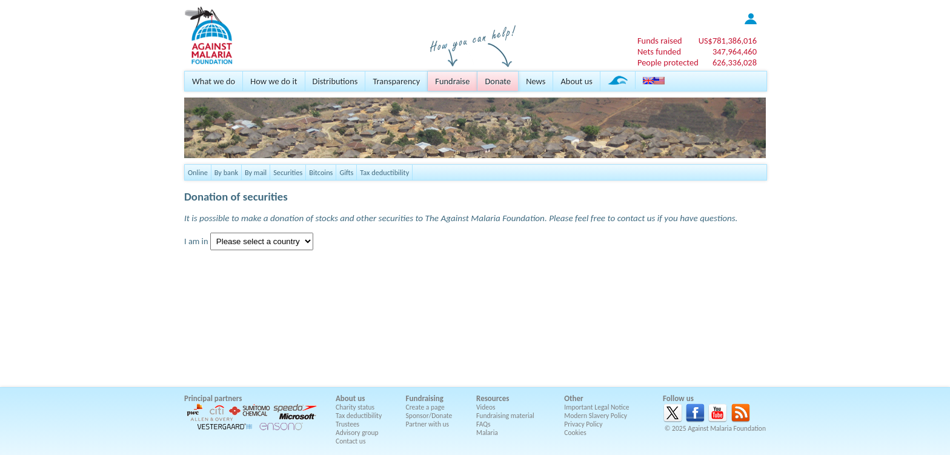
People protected (668, 62)
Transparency (396, 81)
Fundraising (424, 398)
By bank (226, 172)
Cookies (575, 432)
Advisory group (357, 432)
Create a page (425, 407)
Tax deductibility (384, 172)
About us (576, 81)
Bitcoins (321, 172)
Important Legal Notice (596, 407)
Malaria (487, 432)
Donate (498, 81)
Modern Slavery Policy (595, 415)
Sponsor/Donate (429, 415)
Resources (492, 398)
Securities (287, 172)
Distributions (335, 81)
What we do (213, 81)
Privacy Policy (583, 424)
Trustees (347, 424)
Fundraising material (505, 415)
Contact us (350, 441)
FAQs (483, 424)
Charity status (355, 407)
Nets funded (659, 51)
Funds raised (659, 40)
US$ (728, 40)
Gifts (346, 172)
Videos (486, 407)
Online (198, 172)
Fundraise (452, 81)
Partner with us (428, 424)
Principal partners (213, 398)
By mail (256, 172)
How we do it (273, 81)
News (535, 81)
